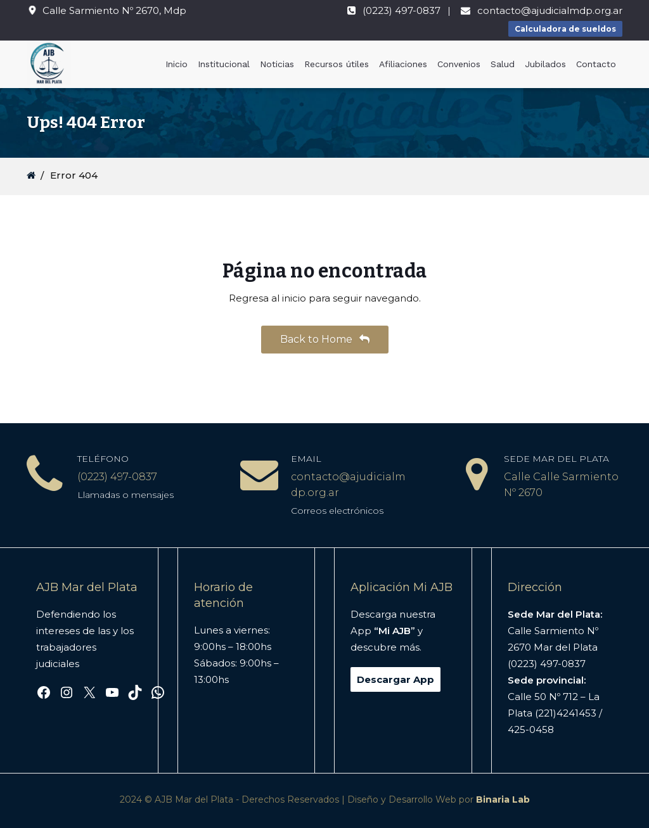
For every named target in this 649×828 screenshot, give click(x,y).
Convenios (458, 64)
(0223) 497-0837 (401, 10)
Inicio (176, 64)
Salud (503, 64)
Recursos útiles (336, 64)
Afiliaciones (403, 64)
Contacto (596, 64)
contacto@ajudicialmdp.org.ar (549, 10)
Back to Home (324, 339)
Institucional (224, 64)
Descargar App (395, 679)
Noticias (277, 64)
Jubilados (545, 64)
